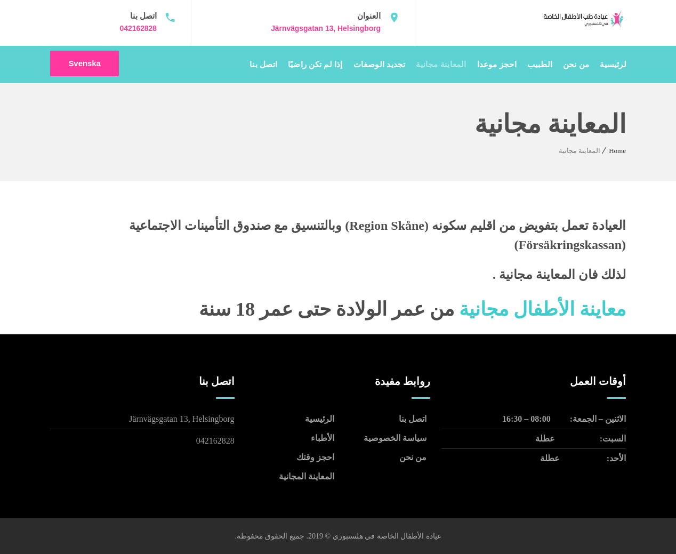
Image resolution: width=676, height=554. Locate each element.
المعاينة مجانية (441, 64)
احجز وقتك (315, 456)
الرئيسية (614, 64)
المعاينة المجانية (306, 475)
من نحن (576, 64)
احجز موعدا (497, 64)
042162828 (138, 28)
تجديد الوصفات (379, 64)
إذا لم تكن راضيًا (315, 64)
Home (617, 150)
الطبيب (539, 64)
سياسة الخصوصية (395, 437)
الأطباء (322, 437)
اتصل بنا (263, 64)
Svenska (85, 64)
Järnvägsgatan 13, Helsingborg (325, 28)
